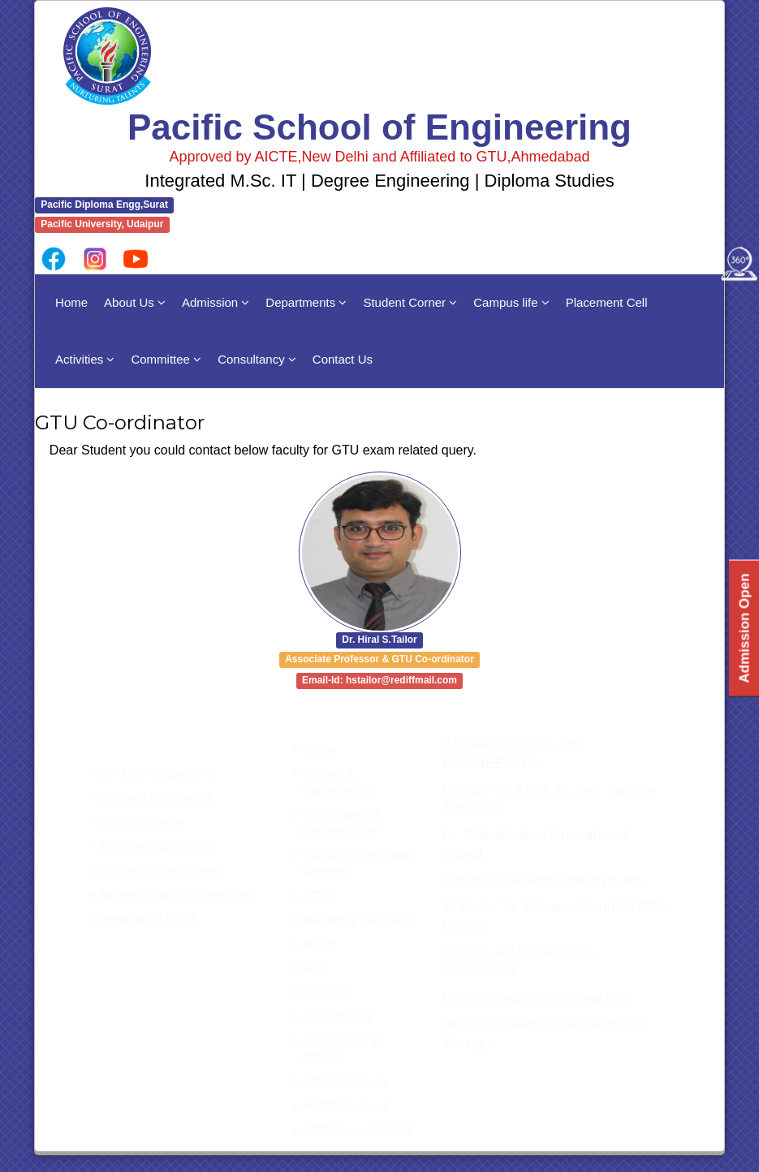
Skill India (327, 992)
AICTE (319, 943)
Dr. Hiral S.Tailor (379, 640)
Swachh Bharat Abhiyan (341, 1049)
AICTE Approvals (346, 1081)
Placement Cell (607, 302)
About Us (135, 302)
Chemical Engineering (155, 797)
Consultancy (257, 359)
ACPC (318, 895)
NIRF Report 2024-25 (357, 1130)
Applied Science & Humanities (176, 894)
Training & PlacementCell (339, 781)
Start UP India (338, 1016)
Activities (84, 359)
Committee (166, 359)
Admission (215, 302)
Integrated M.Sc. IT (148, 918)
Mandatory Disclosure (357, 919)
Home (71, 302)
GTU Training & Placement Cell (342, 822)
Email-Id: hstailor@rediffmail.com (379, 681)
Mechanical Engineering (160, 870)
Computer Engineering (156, 772)
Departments (306, 302)
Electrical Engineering (154, 845)
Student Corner (410, 302)
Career (320, 749)
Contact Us (343, 359)
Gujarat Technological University (357, 862)
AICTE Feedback (346, 1106)
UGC (315, 968)
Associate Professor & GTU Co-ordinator (379, 660)
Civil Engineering (142, 821)
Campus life (511, 302)
